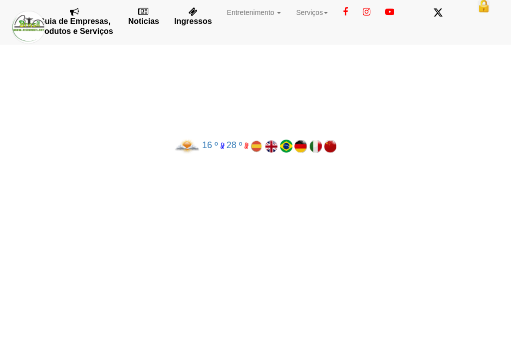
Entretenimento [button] (254, 12)
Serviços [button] (312, 12)
